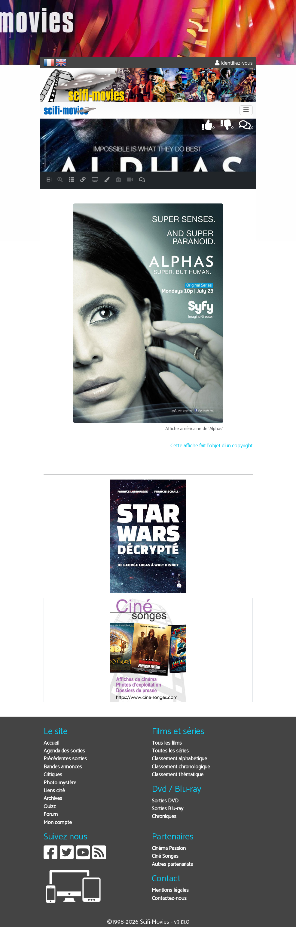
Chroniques (164, 816)
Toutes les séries (170, 751)
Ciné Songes (165, 856)
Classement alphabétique (179, 759)
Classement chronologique (181, 767)
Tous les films (167, 743)
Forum (51, 814)
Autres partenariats (172, 864)
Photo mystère (60, 783)
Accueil (51, 743)
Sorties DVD (165, 801)
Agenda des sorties (64, 751)
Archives (53, 798)
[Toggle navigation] (246, 110)
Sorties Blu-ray (167, 809)
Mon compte (58, 822)
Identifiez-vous (234, 63)
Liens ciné (54, 790)
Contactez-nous (169, 898)
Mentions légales (170, 890)
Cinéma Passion (169, 848)
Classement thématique (177, 774)
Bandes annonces (63, 767)
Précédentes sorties (65, 759)
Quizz (50, 806)
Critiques (53, 774)
